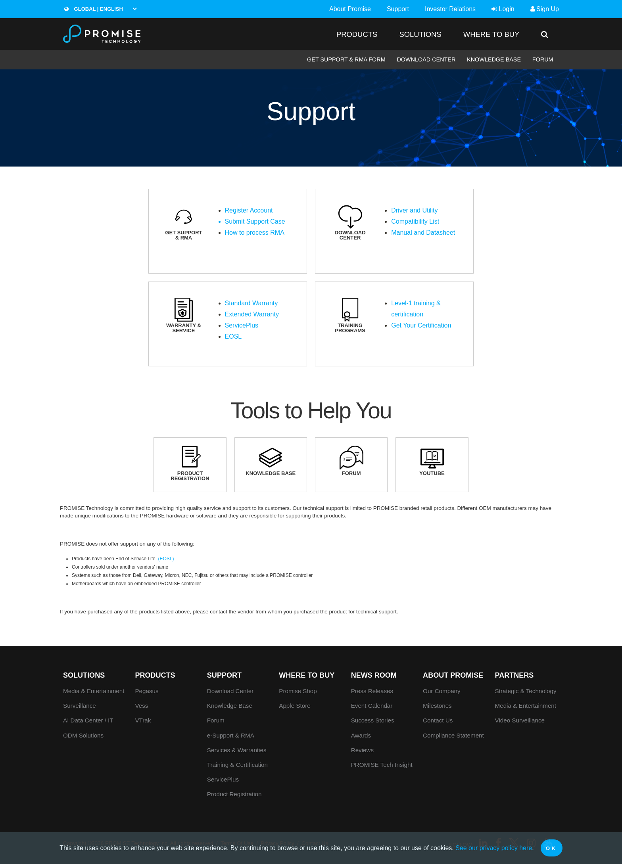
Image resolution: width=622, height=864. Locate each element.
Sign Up (544, 9)
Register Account (249, 210)
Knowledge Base (494, 59)
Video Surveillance (520, 720)
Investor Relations (450, 9)
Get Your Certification (421, 325)
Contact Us (438, 720)
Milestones (437, 705)
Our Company (442, 691)
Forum (542, 59)
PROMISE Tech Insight (382, 764)
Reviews (362, 750)
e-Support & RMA (230, 735)
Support (398, 9)
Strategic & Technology (526, 691)
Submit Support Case (255, 221)
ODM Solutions (83, 735)
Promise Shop (298, 691)
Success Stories (372, 720)
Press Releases (372, 691)
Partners (514, 675)
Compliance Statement (453, 735)
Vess (141, 705)
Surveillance (79, 705)
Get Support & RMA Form (346, 59)
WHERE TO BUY (491, 34)
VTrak (143, 720)
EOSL (233, 336)
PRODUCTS (356, 34)
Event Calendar (372, 705)
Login (502, 9)
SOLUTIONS (420, 34)
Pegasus (146, 691)
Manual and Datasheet (423, 232)
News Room (374, 675)
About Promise (350, 9)
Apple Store (294, 705)
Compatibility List (415, 221)
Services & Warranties (237, 750)
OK (551, 848)
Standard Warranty (251, 303)
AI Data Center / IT (88, 720)
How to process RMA (254, 232)
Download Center (426, 59)
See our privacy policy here (493, 848)
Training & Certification (237, 764)
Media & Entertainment (94, 691)
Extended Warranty (252, 314)
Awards (361, 735)
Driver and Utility (414, 210)
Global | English (93, 9)
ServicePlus (241, 325)
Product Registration (234, 794)
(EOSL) (166, 558)
